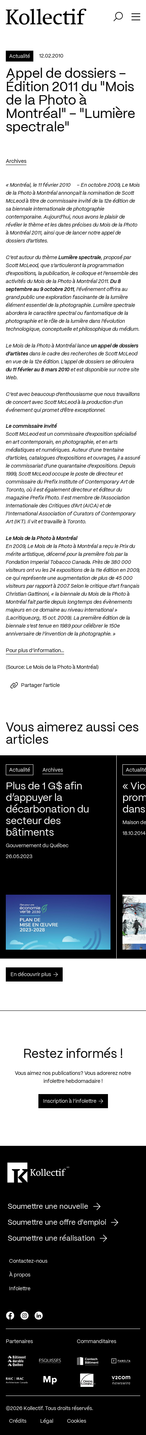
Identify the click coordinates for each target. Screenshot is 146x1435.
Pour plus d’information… (35, 652)
